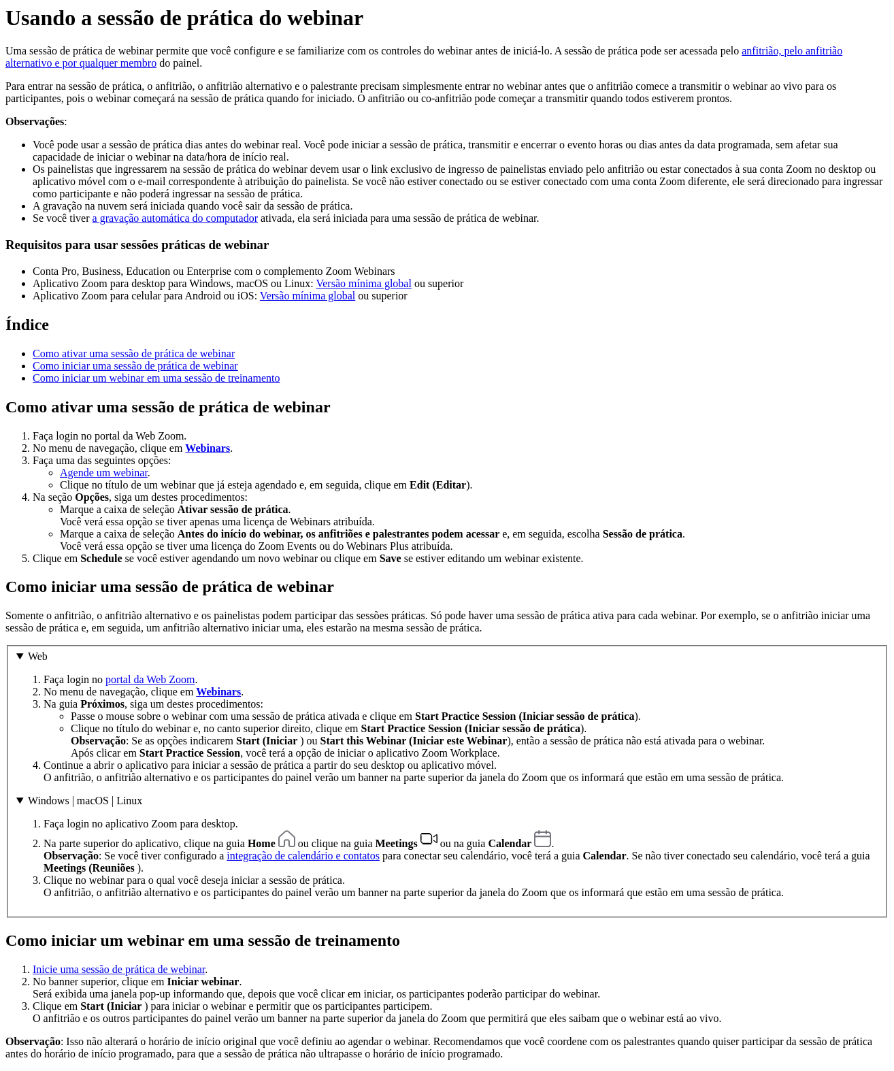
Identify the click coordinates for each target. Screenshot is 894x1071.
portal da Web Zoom (150, 679)
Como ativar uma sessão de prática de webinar (134, 353)
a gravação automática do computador (175, 218)
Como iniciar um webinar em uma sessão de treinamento (156, 378)
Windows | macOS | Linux (85, 800)
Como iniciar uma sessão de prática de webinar (135, 366)
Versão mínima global (363, 283)
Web (38, 656)
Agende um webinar (104, 472)
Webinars (207, 448)
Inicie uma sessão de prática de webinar (119, 969)
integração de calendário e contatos (303, 855)
